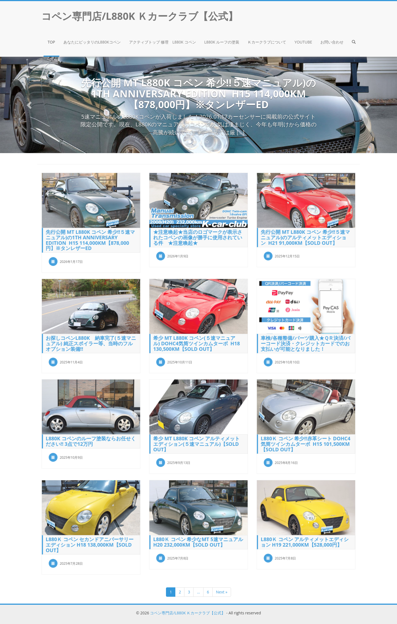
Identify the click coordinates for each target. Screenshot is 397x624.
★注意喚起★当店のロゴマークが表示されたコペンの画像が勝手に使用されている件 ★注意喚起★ (198, 236)
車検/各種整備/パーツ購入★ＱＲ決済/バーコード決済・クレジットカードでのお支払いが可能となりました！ (305, 342)
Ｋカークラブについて (267, 42)
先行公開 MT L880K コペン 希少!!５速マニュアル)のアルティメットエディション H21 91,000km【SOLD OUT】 (305, 236)
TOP (51, 42)
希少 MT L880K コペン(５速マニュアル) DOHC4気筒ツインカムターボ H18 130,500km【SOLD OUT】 (196, 342)
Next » (221, 592)
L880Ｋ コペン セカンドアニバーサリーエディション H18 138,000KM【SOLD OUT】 (89, 543)
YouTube (303, 42)
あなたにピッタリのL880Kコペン (92, 42)
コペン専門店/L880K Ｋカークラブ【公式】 (187, 612)
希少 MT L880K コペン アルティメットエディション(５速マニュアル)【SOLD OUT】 (196, 443)
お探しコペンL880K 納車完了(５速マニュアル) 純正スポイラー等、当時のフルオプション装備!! (90, 342)
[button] (354, 43)
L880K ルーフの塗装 (222, 42)
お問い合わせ (332, 42)
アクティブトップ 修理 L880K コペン (162, 42)
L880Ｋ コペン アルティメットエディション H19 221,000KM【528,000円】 (304, 541)
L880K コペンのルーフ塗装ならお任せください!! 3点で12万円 (90, 440)
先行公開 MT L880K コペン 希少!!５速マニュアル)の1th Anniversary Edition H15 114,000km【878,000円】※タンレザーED (90, 239)
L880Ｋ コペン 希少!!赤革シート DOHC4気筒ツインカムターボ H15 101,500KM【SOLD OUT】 (305, 443)
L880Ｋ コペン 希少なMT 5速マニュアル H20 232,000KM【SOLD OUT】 (198, 541)
